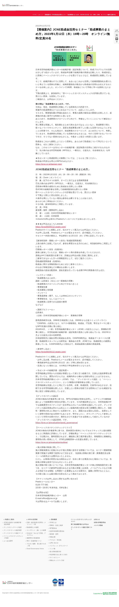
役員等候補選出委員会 (57, 542)
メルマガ (95, 7)
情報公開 (52, 547)
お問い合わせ (107, 3)
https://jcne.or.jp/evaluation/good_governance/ (57, 433)
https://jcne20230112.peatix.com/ (51, 237)
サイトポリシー (55, 568)
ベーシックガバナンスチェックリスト (50, 5)
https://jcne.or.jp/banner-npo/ (49, 175)
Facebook (89, 6)
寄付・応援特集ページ (34, 551)
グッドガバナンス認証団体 (33, 5)
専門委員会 (53, 539)
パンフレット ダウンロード (59, 556)
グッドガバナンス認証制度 (13, 541)
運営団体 (99, 3)
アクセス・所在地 (55, 550)
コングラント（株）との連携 (36, 541)
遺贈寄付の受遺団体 (33, 548)
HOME (35, 25)
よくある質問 (8, 551)
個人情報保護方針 (55, 562)
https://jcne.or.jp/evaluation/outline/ (52, 453)
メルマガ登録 (98, 536)
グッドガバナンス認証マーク (13, 543)
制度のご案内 (65, 5)
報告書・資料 (54, 544)
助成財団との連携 (33, 538)
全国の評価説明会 (100, 533)
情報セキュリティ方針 (57, 571)
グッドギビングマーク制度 (13, 538)
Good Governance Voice (35, 559)
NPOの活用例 (78, 5)
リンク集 (52, 559)
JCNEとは (53, 533)
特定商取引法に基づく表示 (58, 565)
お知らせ (93, 3)
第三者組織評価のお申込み (80, 535)
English (114, 3)
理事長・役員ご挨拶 (56, 536)
